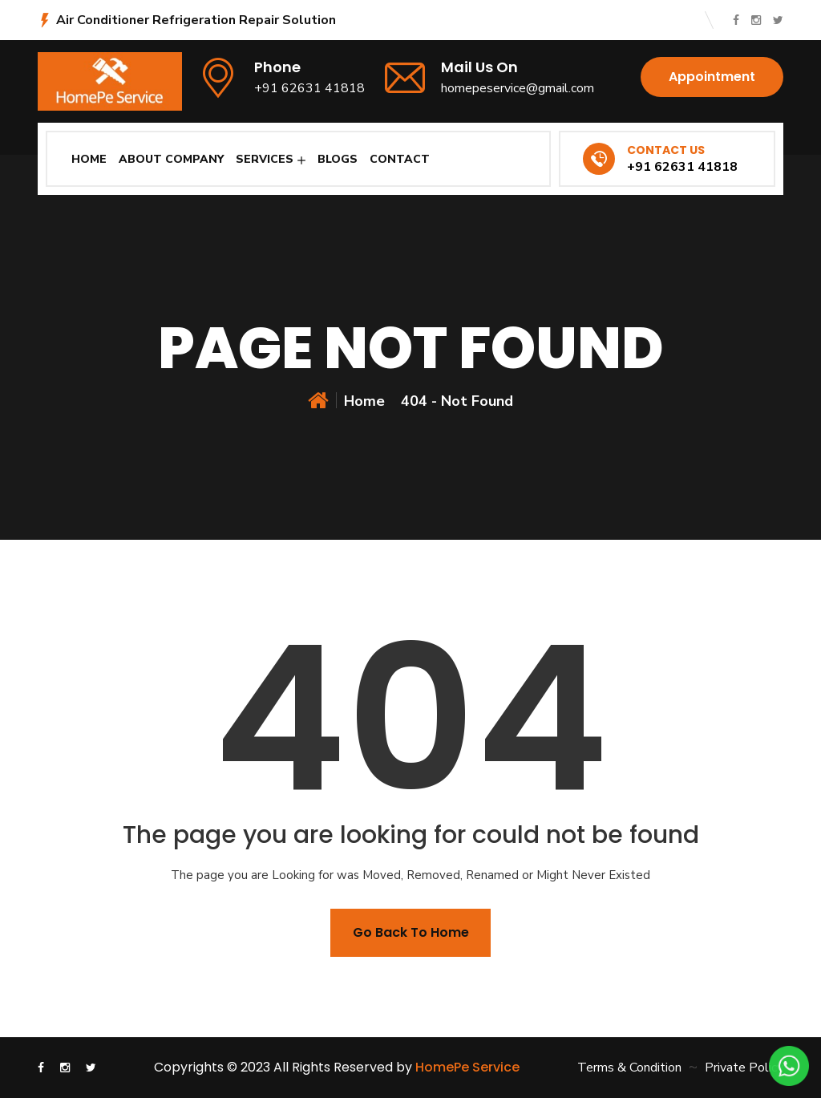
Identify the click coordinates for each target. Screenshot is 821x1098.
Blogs (337, 159)
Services (264, 159)
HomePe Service (467, 1067)
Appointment (712, 76)
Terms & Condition (629, 1067)
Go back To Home (411, 932)
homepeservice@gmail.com (517, 88)
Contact (400, 159)
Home (89, 159)
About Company (171, 159)
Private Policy (744, 1067)
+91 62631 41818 (309, 88)
